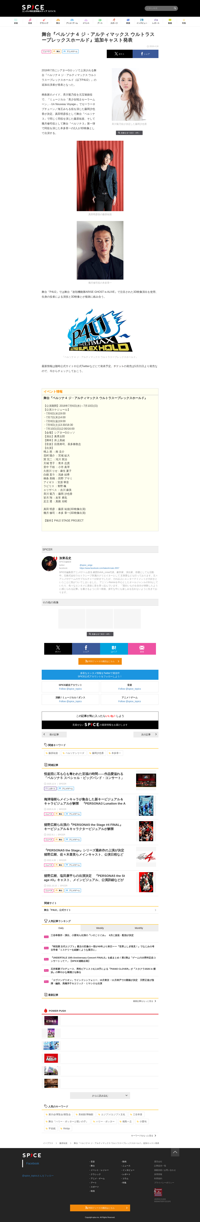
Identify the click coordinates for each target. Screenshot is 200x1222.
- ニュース (125, 1166)
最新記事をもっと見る (144, 1001)
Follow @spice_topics (70, 688)
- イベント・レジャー (99, 1170)
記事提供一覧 (160, 1166)
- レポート (125, 1174)
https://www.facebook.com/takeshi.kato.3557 (99, 568)
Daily (61, 928)
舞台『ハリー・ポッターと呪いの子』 (67, 1121)
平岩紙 (51, 1128)
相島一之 (126, 1121)
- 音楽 (92, 1161)
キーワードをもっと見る (143, 1135)
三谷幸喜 (136, 1114)
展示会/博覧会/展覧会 (58, 1114)
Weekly (100, 928)
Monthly (139, 928)
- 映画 (92, 1191)
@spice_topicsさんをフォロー (38, 1175)
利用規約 (158, 1178)
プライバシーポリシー (164, 1183)
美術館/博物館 (84, 1114)
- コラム (124, 1178)
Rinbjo (65, 1128)
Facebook (32, 1163)
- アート (93, 1183)
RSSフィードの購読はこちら (102, 661)
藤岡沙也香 (96, 753)
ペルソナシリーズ (73, 753)
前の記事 (51, 734)
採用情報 (158, 1174)
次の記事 (149, 734)
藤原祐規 (52, 753)
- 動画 (123, 1161)
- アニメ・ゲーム (97, 1178)
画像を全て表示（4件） (129, 133)
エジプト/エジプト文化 (111, 1114)
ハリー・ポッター (104, 1121)
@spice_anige (86, 565)
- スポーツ (94, 1187)
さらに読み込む (109, 1095)
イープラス (48, 1143)
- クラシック (95, 1174)
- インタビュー (127, 1170)
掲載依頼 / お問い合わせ (165, 1170)
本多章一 (115, 753)
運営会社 (158, 1161)
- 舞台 (92, 1166)
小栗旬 (142, 1121)
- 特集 (123, 1183)
